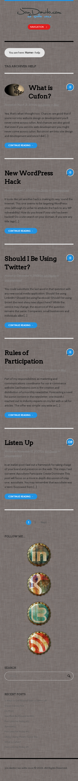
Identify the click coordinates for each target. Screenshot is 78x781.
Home (29, 52)
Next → (45, 522)
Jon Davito (44, 105)
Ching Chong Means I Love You (21, 736)
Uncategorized (60, 190)
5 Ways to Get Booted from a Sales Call (26, 700)
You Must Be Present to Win (19, 715)
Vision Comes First (14, 705)
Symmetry (10, 726)
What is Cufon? (13, 741)
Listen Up (19, 443)
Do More (9, 710)
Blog (56, 105)
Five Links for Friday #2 (17, 731)
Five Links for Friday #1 (17, 746)
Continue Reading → (20, 145)
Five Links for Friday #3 (17, 721)
